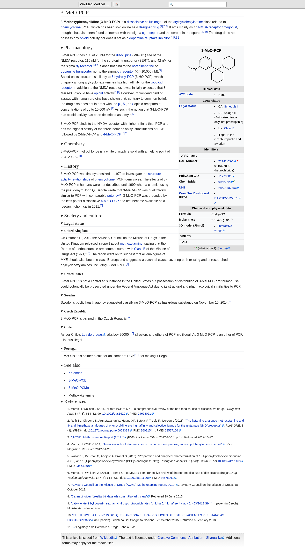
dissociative (135, 22)
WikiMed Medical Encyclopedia (95, 4)
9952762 (224, 182)
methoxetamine (131, 243)
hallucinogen (154, 22)
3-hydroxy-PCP (122, 77)
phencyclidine (71, 27)
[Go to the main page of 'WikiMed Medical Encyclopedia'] (95, 4)
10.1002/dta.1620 (113, 413)
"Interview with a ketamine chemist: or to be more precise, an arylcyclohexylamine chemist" (162, 444)
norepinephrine (143, 66)
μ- (119, 104)
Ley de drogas (92, 334)
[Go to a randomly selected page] (117, 4)
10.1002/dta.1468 (229, 461)
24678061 (144, 413)
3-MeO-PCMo (78, 388)
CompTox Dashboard (194, 193)
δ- (124, 104)
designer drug (149, 27)
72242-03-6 (226, 161)
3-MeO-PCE (77, 380)
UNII (182, 187)
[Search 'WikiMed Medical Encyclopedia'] (194, 4)
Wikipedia (107, 537)
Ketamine (75, 373)
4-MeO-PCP (112, 134)
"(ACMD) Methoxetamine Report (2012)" (97, 437)
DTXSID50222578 (226, 198)
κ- (133, 104)
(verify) (222, 248)
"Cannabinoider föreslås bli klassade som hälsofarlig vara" (109, 496)
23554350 (82, 465)
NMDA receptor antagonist (217, 27)
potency (113, 195)
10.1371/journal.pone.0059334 (109, 430)
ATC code (186, 94)
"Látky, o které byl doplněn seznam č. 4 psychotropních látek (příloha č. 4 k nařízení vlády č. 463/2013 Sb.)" (141, 503)
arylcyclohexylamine (188, 22)
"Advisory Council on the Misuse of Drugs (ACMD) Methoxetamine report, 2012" (123, 484)
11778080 (225, 176)
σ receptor (150, 33)
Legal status (187, 106)
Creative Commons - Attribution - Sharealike (190, 537)
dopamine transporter (76, 71)
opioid (84, 38)
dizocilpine (123, 55)
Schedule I (231, 106)
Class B (229, 128)
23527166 (171, 430)
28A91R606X (227, 188)
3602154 (146, 430)
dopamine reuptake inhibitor (149, 38)
